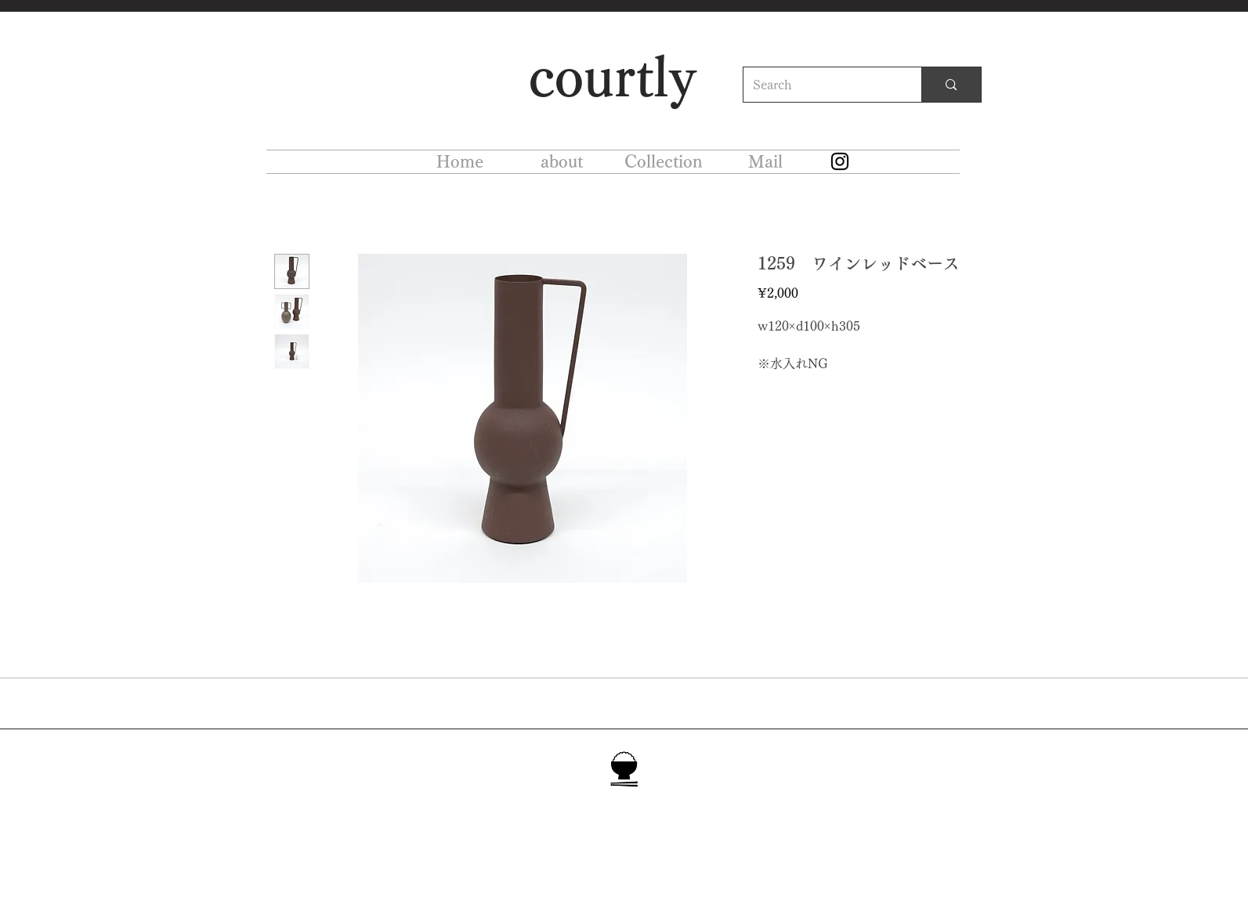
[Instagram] (840, 161)
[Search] (821, 84)
